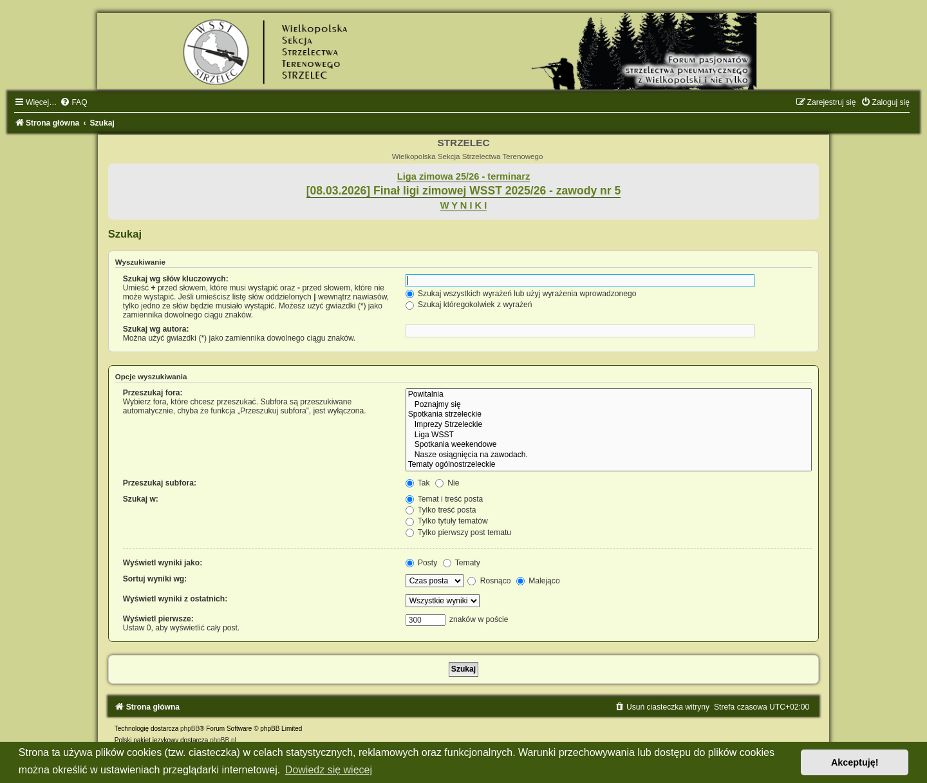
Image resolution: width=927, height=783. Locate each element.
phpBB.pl (223, 740)
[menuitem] (73, 102)
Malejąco (538, 580)
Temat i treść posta (444, 499)
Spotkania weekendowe (609, 445)
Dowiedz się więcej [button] (328, 769)
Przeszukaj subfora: (159, 482)
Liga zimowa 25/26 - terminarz (463, 176)
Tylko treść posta (441, 509)
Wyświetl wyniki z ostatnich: (175, 598)
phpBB (190, 728)
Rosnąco (488, 580)
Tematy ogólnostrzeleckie (609, 465)
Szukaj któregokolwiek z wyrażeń (469, 304)
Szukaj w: (140, 499)
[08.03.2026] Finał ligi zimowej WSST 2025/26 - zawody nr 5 (463, 190)
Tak (418, 482)
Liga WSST (609, 435)
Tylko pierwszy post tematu (458, 532)
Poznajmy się (609, 405)
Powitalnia (609, 395)
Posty (422, 562)
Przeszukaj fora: (153, 392)
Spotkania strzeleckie (609, 415)
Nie (447, 482)
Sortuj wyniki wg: (155, 578)
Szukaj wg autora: (156, 329)
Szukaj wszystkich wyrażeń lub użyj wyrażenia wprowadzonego (521, 293)
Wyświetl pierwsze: (158, 618)
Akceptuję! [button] (855, 762)
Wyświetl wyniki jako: (162, 562)
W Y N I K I (463, 205)
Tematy (461, 562)
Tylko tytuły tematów (447, 520)
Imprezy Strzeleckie (609, 425)
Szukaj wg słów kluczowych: (176, 278)
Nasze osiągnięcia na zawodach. (609, 455)
